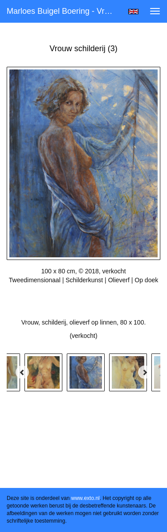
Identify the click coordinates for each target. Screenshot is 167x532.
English (133, 11)
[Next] (144, 372)
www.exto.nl (85, 498)
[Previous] (22, 372)
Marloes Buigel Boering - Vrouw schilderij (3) (64, 11)
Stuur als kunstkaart (83, 293)
